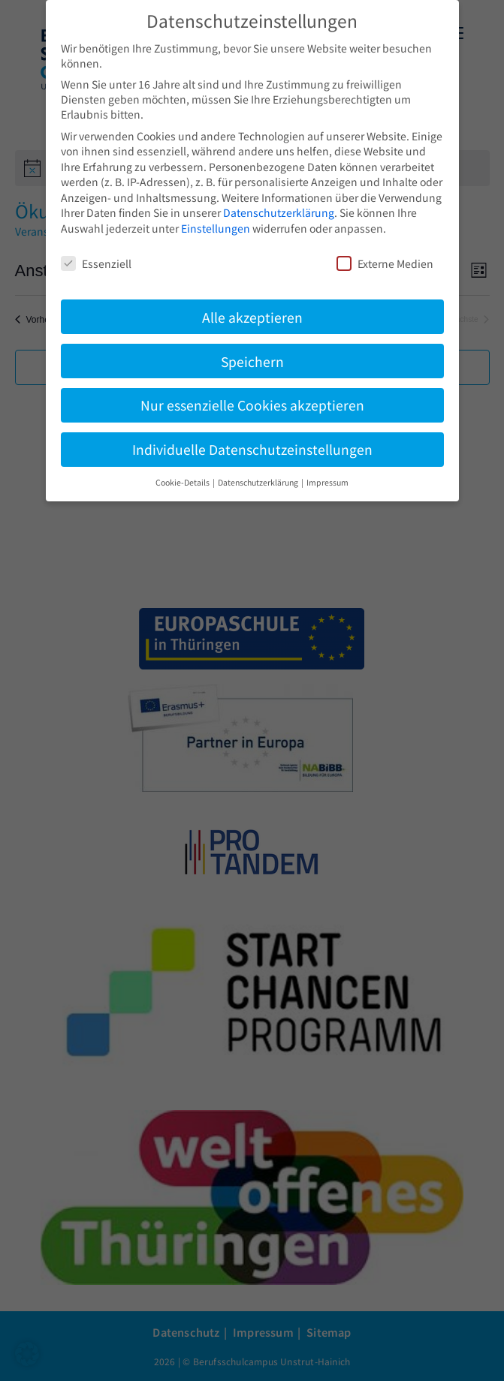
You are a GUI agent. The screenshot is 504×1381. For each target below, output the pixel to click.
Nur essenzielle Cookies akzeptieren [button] (252, 405)
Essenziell (96, 263)
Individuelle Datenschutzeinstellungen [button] (252, 449)
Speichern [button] (252, 361)
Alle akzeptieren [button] (252, 317)
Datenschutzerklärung (278, 212)
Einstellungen (215, 228)
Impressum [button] (327, 482)
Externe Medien (385, 263)
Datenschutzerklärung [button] (259, 482)
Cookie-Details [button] (183, 482)
